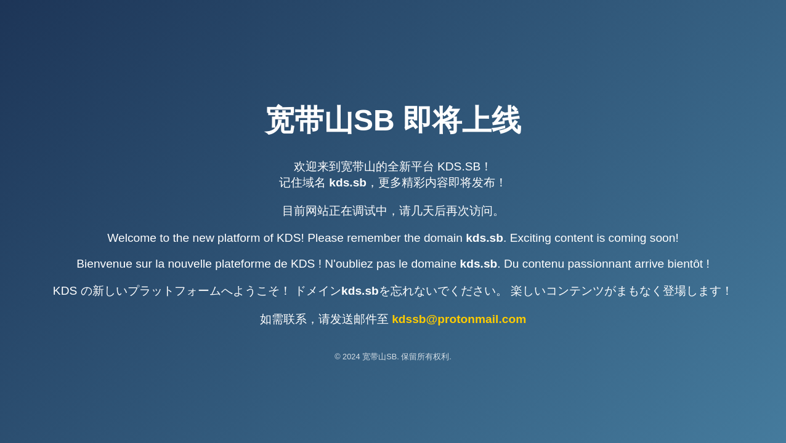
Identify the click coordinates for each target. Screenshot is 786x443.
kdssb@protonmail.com (459, 319)
